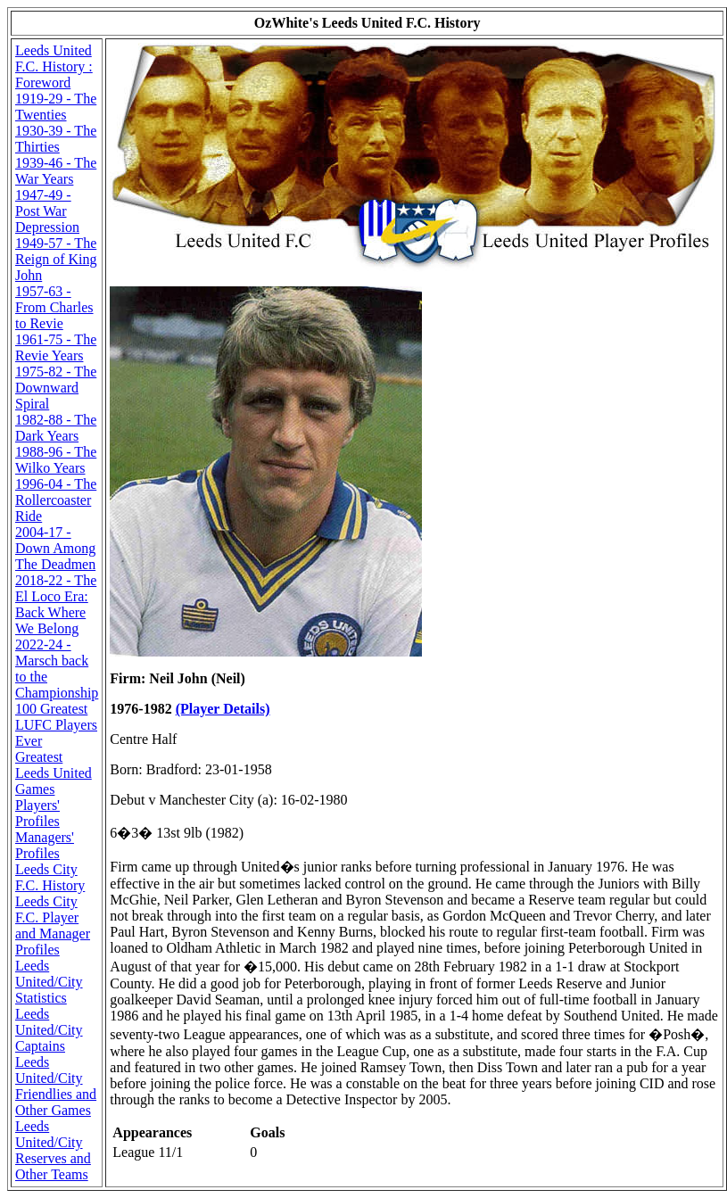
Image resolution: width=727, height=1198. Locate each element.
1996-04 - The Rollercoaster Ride (55, 500)
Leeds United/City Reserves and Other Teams (53, 1150)
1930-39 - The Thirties (55, 138)
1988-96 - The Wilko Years (55, 459)
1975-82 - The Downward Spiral (55, 387)
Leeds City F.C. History (50, 877)
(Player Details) (223, 708)
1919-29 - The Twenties (55, 106)
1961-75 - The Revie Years (55, 347)
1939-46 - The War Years (55, 170)
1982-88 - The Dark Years (55, 427)
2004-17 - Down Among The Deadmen (55, 548)
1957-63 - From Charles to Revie (54, 307)
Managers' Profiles (44, 845)
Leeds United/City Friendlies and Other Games (55, 1086)
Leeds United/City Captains (49, 1029)
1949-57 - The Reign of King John (56, 259)
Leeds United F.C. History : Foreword (54, 66)
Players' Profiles (37, 813)
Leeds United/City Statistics (49, 981)
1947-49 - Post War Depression (47, 211)
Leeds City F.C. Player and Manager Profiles (52, 925)
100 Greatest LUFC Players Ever (56, 724)
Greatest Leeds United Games (53, 773)
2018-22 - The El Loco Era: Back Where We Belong (55, 604)
